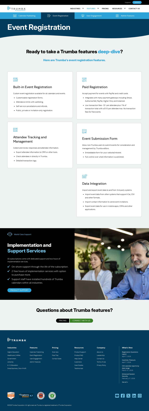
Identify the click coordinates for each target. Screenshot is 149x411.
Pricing (105, 8)
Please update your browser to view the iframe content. (132, 367)
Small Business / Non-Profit (16, 368)
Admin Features (35, 362)
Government (11, 359)
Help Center (78, 359)
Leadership (101, 355)
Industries (75, 8)
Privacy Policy (101, 365)
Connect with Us (81, 320)
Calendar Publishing (37, 352)
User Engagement (36, 359)
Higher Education (13, 352)
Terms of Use (101, 362)
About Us (100, 352)
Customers (78, 362)
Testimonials (78, 368)
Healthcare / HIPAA (13, 355)
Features (91, 8)
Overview (55, 352)
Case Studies (78, 365)
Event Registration (36, 355)
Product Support (80, 352)
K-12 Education (12, 365)
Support (128, 2)
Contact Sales (56, 359)
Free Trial (55, 355)
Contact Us (134, 8)
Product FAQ (78, 355)
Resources (117, 8)
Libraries (10, 362)
